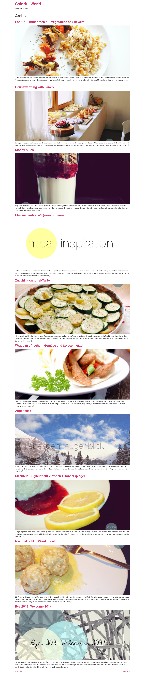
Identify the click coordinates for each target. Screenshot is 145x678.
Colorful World (28, 4)
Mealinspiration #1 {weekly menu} (39, 215)
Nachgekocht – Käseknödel (35, 541)
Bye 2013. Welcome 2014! (34, 606)
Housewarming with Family (34, 87)
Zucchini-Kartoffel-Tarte (32, 280)
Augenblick (23, 411)
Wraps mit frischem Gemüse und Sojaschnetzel (49, 345)
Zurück (18, 671)
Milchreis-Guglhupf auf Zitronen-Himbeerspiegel (50, 476)
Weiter (126, 671)
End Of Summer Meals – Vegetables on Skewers (49, 22)
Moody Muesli (25, 150)
